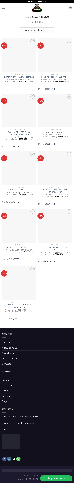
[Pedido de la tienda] (37, 30)
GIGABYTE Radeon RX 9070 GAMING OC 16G (19, 306)
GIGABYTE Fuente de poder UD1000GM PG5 (55, 190)
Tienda (5, 380)
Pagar (5, 401)
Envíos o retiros (9, 358)
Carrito (5, 390)
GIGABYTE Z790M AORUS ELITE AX (19, 77)
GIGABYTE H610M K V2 (55, 132)
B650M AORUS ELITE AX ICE (19, 190)
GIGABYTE (14, 89)
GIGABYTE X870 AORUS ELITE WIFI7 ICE (55, 248)
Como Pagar (8, 353)
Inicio (27, 17)
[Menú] (3, 7)
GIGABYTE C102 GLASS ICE (18, 247)
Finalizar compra (10, 396)
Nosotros (6, 342)
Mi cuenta (7, 385)
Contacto (6, 363)
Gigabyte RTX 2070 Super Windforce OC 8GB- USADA (19, 133)
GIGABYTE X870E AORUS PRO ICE (55, 77)
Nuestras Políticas (11, 347)
